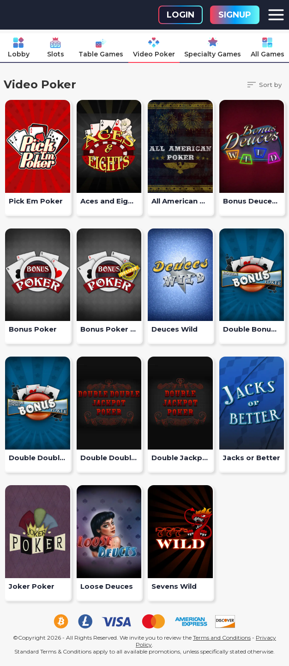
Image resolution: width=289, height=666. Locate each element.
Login (180, 15)
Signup (234, 15)
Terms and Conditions (222, 637)
